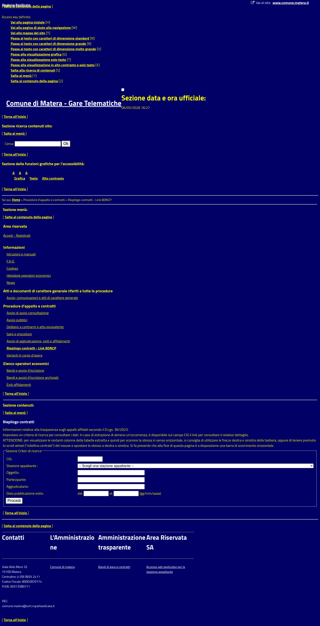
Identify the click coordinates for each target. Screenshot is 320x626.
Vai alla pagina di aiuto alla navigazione (41, 27)
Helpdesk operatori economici (28, 275)
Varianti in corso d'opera (24, 355)
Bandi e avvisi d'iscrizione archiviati (32, 377)
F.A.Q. (10, 261)
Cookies (12, 268)
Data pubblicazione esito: (25, 493)
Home (16, 199)
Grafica (19, 178)
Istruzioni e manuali (21, 254)
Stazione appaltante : (22, 465)
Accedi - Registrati (16, 235)
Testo (34, 178)
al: (112, 493)
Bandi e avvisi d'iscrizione (25, 370)
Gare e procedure (19, 334)
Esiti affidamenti (18, 384)
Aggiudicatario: (17, 486)
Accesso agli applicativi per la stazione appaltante (165, 569)
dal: (81, 493)
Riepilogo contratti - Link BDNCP (31, 348)
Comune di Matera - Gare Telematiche (63, 103)
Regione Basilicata (16, 5)
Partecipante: (16, 479)
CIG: (9, 458)
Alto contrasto (53, 178)
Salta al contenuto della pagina (34, 81)
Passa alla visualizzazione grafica (36, 54)
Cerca (9, 143)
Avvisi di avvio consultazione (27, 312)
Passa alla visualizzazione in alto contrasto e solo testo (53, 65)
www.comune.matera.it (290, 2)
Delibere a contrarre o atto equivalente (35, 326)
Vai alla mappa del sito (28, 33)
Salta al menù (21, 75)
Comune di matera (62, 566)
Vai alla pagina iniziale (28, 22)
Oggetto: (12, 472)
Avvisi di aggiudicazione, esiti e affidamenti (38, 341)
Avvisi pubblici (16, 320)
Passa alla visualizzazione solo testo (38, 59)
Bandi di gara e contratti (114, 566)
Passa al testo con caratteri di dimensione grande (48, 43)
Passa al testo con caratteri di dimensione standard (50, 38)
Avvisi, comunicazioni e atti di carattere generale (42, 297)
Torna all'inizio (15, 116)
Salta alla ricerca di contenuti (33, 70)
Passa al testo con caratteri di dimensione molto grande (53, 49)
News (10, 282)
